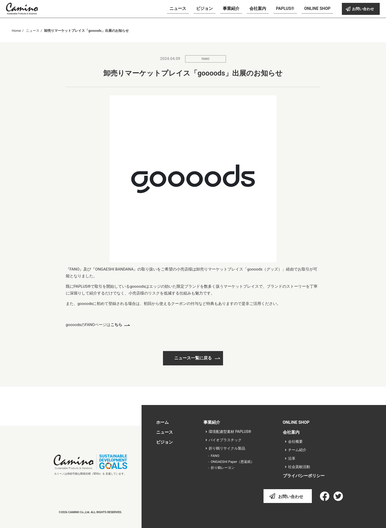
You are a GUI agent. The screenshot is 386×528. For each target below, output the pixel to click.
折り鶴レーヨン (223, 468)
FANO (205, 59)
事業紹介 (211, 422)
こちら (116, 324)
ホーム (162, 422)
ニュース (32, 31)
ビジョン (164, 442)
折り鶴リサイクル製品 (227, 448)
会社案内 (291, 432)
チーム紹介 (297, 450)
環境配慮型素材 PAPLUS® (230, 431)
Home (16, 31)
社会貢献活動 (299, 467)
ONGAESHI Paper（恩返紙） (232, 462)
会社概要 (295, 441)
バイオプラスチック (225, 440)
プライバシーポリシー (304, 475)
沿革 (291, 458)
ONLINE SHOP (296, 422)
